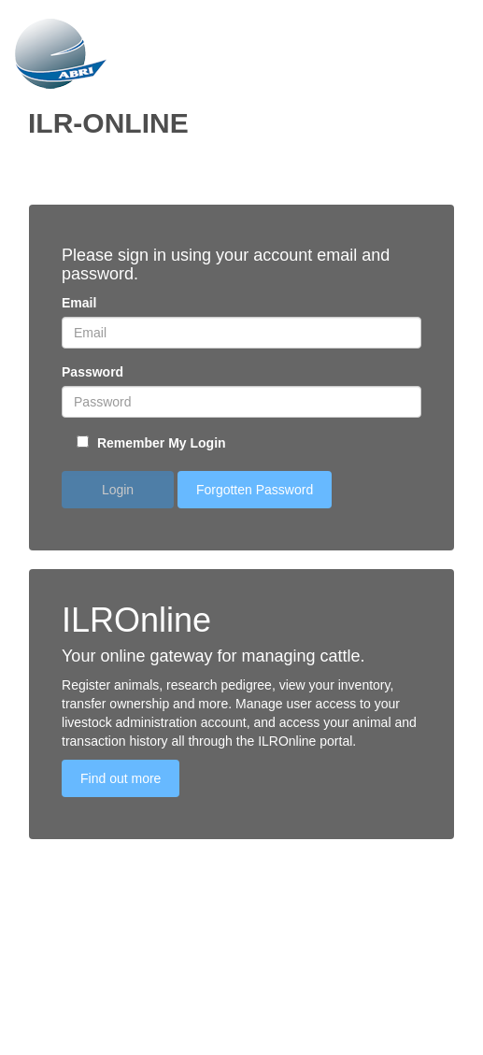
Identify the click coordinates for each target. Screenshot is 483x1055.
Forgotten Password (254, 489)
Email (79, 302)
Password (92, 371)
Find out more (120, 778)
